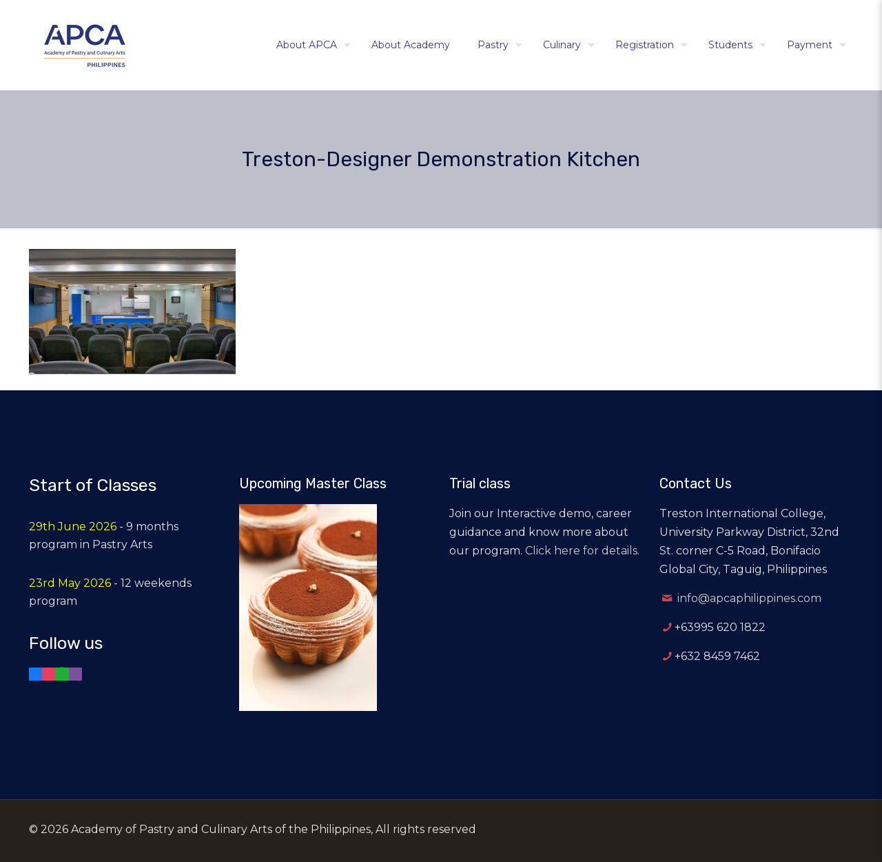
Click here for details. (582, 550)
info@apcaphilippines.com (749, 598)
